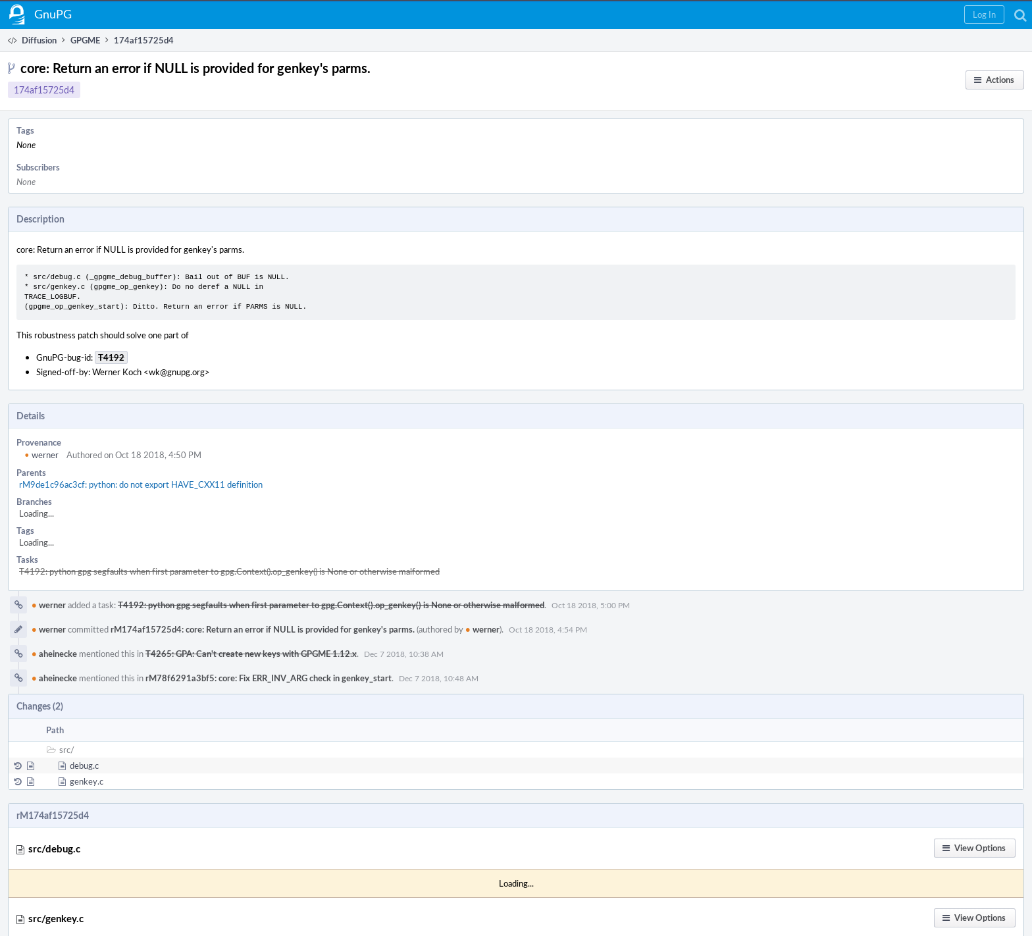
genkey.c (86, 781)
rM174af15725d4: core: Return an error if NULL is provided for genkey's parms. (263, 629)
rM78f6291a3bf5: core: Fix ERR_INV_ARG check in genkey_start (268, 678)
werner (41, 455)
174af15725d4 (44, 90)
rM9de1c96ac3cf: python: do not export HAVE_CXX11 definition (141, 484)
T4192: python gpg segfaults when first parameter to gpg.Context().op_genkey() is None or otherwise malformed (229, 571)
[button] (984, 14)
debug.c (84, 765)
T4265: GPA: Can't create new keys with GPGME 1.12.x (251, 654)
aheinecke (54, 654)
